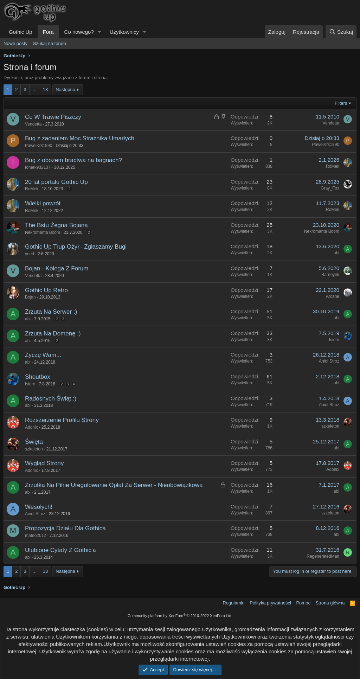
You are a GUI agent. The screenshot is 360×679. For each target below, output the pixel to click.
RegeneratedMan (323, 556)
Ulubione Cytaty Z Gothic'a (60, 550)
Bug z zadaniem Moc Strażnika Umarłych (79, 138)
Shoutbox (37, 376)
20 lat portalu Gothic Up (56, 182)
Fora (48, 32)
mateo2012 (35, 535)
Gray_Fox (330, 188)
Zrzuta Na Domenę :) (53, 333)
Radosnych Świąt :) (50, 398)
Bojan (30, 297)
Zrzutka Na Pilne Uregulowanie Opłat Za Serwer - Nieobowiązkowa (114, 485)
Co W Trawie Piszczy (53, 117)
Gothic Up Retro (46, 290)
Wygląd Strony (44, 463)
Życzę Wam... (43, 355)
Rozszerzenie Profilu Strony (62, 420)
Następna (65, 89)
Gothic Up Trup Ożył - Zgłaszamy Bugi (76, 246)
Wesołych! (38, 507)
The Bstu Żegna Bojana (56, 225)
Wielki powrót (42, 203)
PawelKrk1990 (38, 145)
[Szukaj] (341, 31)
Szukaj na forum (49, 43)
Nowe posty (15, 43)
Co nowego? (79, 32)
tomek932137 (38, 167)
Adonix (31, 427)
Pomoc (303, 603)
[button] (99, 31)
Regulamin (234, 603)
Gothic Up (20, 32)
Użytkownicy (124, 32)
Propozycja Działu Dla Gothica (65, 528)
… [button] (34, 89)
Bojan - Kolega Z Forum (56, 268)
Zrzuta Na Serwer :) (51, 311)
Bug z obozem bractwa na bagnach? (73, 160)
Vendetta (33, 124)
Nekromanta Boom (42, 232)
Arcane (332, 296)
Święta (34, 441)
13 (45, 89)
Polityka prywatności (270, 603)
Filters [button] (341, 103)
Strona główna (330, 603)
